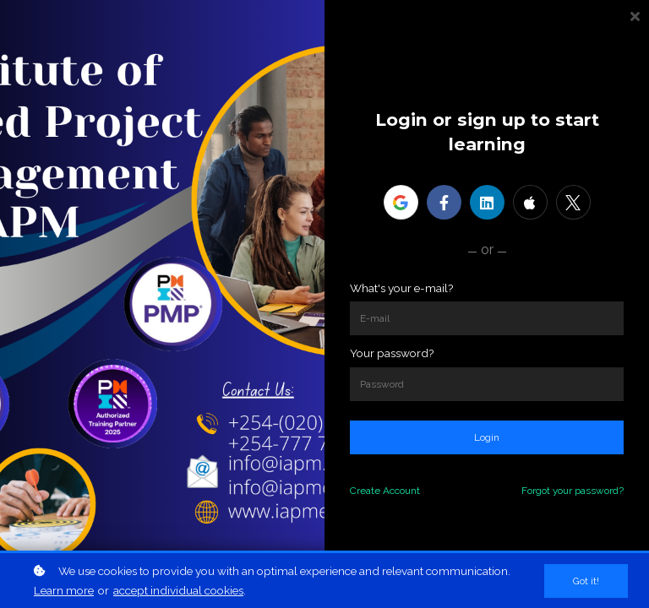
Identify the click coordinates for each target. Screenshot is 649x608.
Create (365, 491)
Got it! (586, 581)
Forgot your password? (572, 491)
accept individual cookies (178, 590)
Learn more (64, 590)
